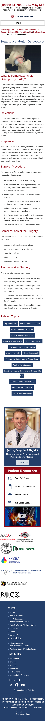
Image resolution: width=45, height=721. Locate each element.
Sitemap (13, 665)
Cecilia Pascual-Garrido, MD (16, 708)
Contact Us (14, 635)
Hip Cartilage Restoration (22, 393)
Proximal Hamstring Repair (22, 387)
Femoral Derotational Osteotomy (22, 382)
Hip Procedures (39, 32)
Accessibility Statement (19, 675)
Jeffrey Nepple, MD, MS (22, 453)
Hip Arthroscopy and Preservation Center (19, 620)
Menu (21, 23)
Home (12, 612)
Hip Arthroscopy (11, 324)
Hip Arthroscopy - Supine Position (22, 347)
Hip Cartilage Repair (30, 353)
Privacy (13, 662)
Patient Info (23, 32)
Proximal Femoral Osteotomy (22, 329)
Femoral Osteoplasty (33, 341)
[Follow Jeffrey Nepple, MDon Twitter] (11, 685)
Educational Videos (22, 520)
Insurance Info (21, 494)
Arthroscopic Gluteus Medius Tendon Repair (22, 359)
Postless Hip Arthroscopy (22, 365)
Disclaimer (14, 659)
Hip (30, 32)
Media (12, 632)
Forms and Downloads (25, 486)
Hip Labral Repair (12, 353)
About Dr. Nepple (16, 616)
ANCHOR (38, 708)
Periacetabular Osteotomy (30, 324)
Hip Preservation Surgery (12, 341)
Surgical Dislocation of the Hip (22, 335)
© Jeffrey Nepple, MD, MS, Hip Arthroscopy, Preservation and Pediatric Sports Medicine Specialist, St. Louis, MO (23, 702)
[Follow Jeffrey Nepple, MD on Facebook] (17, 685)
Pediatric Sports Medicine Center (23, 625)
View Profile (22, 462)
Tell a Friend (15, 672)
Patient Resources (22, 470)
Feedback (14, 668)
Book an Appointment (24, 16)
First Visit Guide (22, 478)
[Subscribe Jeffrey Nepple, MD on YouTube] (22, 685)
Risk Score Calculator (24, 502)
